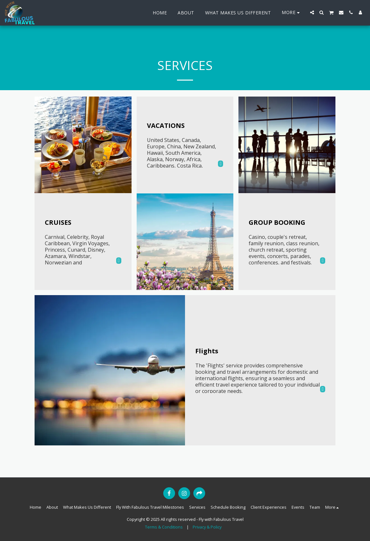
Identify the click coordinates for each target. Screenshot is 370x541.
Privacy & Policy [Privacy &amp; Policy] (207, 527)
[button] (312, 12)
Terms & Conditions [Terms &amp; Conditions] (164, 527)
